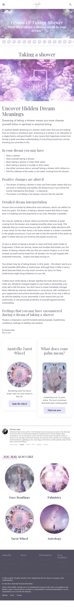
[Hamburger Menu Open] (3, 4)
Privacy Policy (8, 564)
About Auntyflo (8, 560)
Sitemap (4, 595)
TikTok (33, 444)
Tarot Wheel (26, 564)
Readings (61, 562)
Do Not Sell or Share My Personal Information (17, 584)
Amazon (22, 444)
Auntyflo (10, 578)
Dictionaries (44, 560)
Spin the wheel (19, 403)
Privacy (19, 595)
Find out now (54, 410)
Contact (5, 568)
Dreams (42, 564)
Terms (12, 595)
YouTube (28, 444)
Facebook (45, 444)
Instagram (38, 444)
